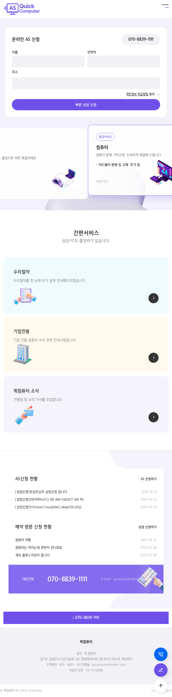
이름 (15, 52)
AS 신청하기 (149, 503)
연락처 (91, 52)
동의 (152, 94)
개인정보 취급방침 (137, 94)
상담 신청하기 (147, 551)
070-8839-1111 (140, 39)
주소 (15, 72)
